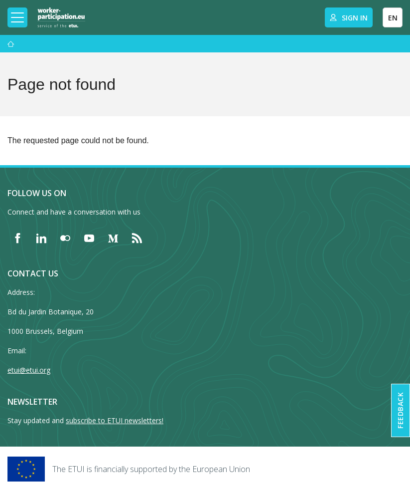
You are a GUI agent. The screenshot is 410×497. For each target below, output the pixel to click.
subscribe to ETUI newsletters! (114, 420)
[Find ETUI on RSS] (137, 238)
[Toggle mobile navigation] (17, 17)
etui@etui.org (28, 370)
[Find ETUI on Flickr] (65, 238)
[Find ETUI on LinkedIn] (41, 238)
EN (393, 17)
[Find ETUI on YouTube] (89, 238)
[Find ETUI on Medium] (113, 238)
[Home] (61, 17)
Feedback (400, 410)
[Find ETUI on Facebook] (17, 238)
